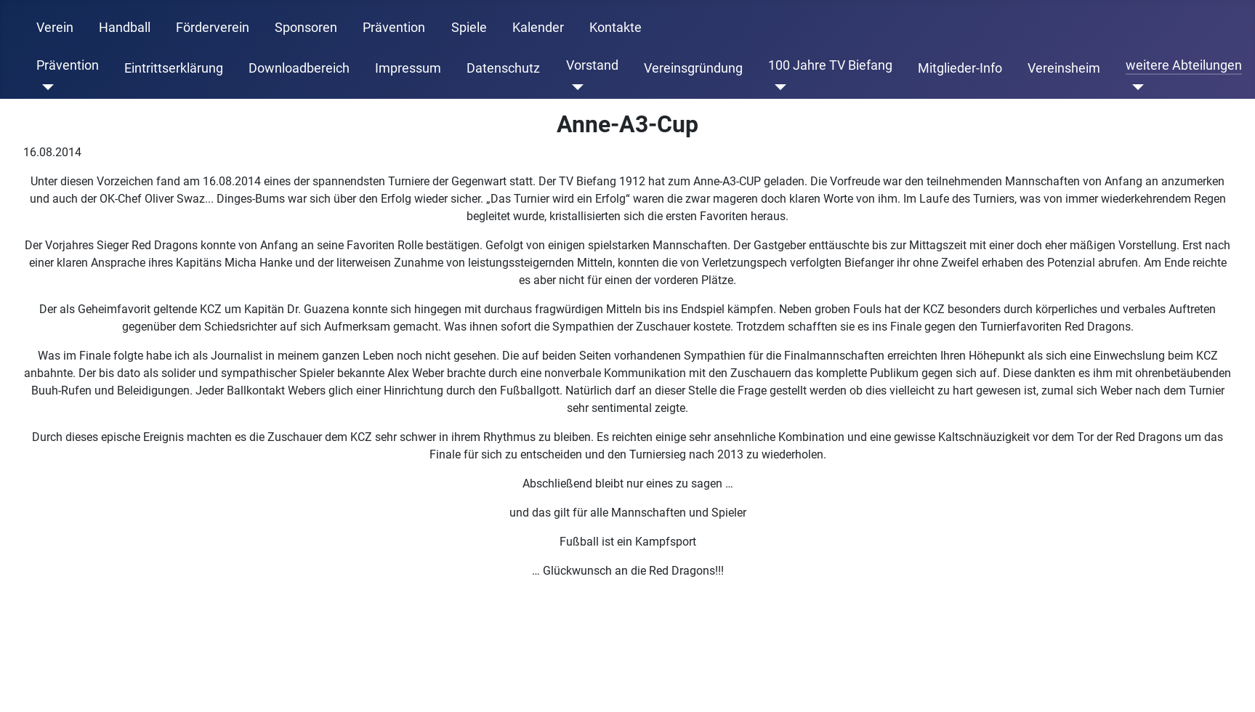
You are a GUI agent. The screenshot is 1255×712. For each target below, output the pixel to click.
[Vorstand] (575, 87)
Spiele (469, 27)
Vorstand (592, 65)
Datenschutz (503, 68)
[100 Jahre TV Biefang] (777, 87)
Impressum (408, 68)
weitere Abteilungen (1184, 65)
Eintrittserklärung (173, 68)
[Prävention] (45, 87)
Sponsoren (306, 27)
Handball (124, 27)
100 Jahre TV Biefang (830, 65)
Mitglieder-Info (960, 68)
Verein (54, 27)
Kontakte (615, 27)
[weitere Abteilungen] (1135, 87)
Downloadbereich (299, 68)
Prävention (394, 27)
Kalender (538, 27)
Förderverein (212, 27)
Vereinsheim (1064, 68)
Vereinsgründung (693, 68)
